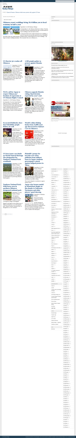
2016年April (65, 311)
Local (52, 226)
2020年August (65, 212)
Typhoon (52, 268)
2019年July (65, 237)
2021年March (65, 199)
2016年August (65, 303)
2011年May (65, 423)
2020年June (65, 216)
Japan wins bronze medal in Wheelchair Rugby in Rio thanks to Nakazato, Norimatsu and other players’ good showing (34, 188)
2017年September (66, 279)
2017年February (66, 292)
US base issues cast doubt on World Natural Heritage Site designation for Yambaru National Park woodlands (13, 157)
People (52, 245)
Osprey (52, 240)
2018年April (65, 265)
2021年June (65, 193)
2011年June (65, 421)
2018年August (65, 258)
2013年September (66, 370)
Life (52, 220)
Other (52, 242)
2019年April (65, 243)
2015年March (65, 336)
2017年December (66, 273)
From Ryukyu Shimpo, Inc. (55, 294)
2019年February (66, 246)
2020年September (66, 210)
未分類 (52, 281)
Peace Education (54, 243)
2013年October (66, 368)
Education (53, 197)
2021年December (66, 182)
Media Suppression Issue (55, 228)
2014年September (66, 347)
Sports (52, 264)
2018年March (65, 267)
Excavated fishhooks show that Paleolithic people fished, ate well (12, 125)
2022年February (66, 178)
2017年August (65, 281)
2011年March (65, 427)
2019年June (65, 239)
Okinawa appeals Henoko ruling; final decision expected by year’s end (34, 94)
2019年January (65, 248)
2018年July (65, 260)
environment (53, 203)
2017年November (66, 275)
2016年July (65, 305)
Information (53, 215)
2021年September (66, 188)
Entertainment (53, 199)
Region (52, 251)
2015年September (66, 324)
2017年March (65, 290)
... (37, 37)
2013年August (65, 372)
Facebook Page (53, 312)
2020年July (65, 214)
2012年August (65, 394)
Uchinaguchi (53, 273)
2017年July (65, 282)
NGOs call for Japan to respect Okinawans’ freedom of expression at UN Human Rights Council (13, 95)
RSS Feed (53, 329)
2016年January (65, 317)
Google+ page (53, 314)
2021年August (65, 190)
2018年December (66, 250)
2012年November (66, 389)
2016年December (66, 296)
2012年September (66, 392)
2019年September (66, 233)
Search (56, 1)
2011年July (65, 419)
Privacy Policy (53, 301)
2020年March (65, 222)
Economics (53, 191)
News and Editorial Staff (55, 299)
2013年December (66, 364)
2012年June (65, 398)
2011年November (66, 411)
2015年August (65, 326)
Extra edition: (53, 205)
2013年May (65, 377)
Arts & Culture (53, 176)
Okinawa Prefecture (54, 320)
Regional (52, 253)
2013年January (65, 385)
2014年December (66, 341)
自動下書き (53, 308)
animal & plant (53, 171)
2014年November (66, 343)
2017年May (65, 286)
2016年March (65, 313)
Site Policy (53, 306)
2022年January (65, 180)
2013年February (66, 383)
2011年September (66, 415)
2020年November (66, 207)
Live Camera (53, 318)
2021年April (65, 197)
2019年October (66, 231)
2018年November (66, 252)
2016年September (66, 301)
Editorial (52, 195)
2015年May (65, 332)
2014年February (66, 360)
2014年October (66, 345)
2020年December (66, 205)
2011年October (65, 413)
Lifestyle (52, 222)
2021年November (66, 184)
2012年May (65, 400)
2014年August (65, 349)
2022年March (65, 176)
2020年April (65, 220)
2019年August (65, 235)
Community (53, 186)
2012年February (66, 406)
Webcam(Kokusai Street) (62, 61)
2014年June (65, 353)
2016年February (66, 315)
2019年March (65, 245)
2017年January (65, 294)
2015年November (66, 320)
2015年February (66, 337)
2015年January (65, 339)
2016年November (66, 298)
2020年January (65, 226)
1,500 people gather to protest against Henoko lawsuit (33, 63)
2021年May (65, 195)
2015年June (65, 330)
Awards (52, 287)
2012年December (66, 387)
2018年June (65, 262)
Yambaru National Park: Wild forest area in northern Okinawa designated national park (12, 187)
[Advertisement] (49, 6)
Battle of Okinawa (54, 180)
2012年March (65, 404)
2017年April (65, 288)
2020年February (66, 224)
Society (52, 259)
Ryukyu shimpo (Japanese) (56, 322)
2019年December (66, 227)
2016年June (65, 307)
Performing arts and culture (55, 247)
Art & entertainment (54, 174)
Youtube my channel (54, 324)
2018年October (66, 254)
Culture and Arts (54, 190)
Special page (53, 262)
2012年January (65, 408)
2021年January (65, 203)
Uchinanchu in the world (55, 275)
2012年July (65, 396)
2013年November (66, 366)
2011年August (65, 417)
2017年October (66, 277)
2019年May (65, 241)
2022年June (65, 171)
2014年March (65, 358)
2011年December (66, 410)
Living (52, 224)
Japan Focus (53, 316)
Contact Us (53, 292)
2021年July (65, 191)
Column (52, 184)
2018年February (66, 269)
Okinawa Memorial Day (55, 235)
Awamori (52, 178)
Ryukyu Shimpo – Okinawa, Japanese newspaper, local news (12, 8)
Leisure (52, 218)
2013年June (65, 375)
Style (52, 266)
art (51, 172)
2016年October (66, 300)
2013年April (65, 379)
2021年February (66, 201)
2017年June (65, 284)
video (52, 277)
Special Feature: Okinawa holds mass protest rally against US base (23, 12)
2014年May (65, 355)
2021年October (66, 186)
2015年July (65, 328)
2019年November (66, 229)
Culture (52, 188)
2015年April (65, 334)
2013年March (65, 381)
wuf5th (52, 279)
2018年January (65, 271)
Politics (52, 249)
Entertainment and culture (55, 201)
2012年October (66, 391)
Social (52, 257)
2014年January (65, 362)
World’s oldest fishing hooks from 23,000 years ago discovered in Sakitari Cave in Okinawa (34, 125)
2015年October (66, 322)
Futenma (52, 207)
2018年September (66, 256)
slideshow (53, 255)
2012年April (65, 402)
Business (52, 182)
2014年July (65, 351)
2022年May (65, 172)
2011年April (65, 425)
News (52, 230)
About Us (53, 285)
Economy (53, 193)
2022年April (65, 174)
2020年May (65, 218)
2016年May (65, 309)
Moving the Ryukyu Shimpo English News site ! (59, 65)
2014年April (65, 356)
